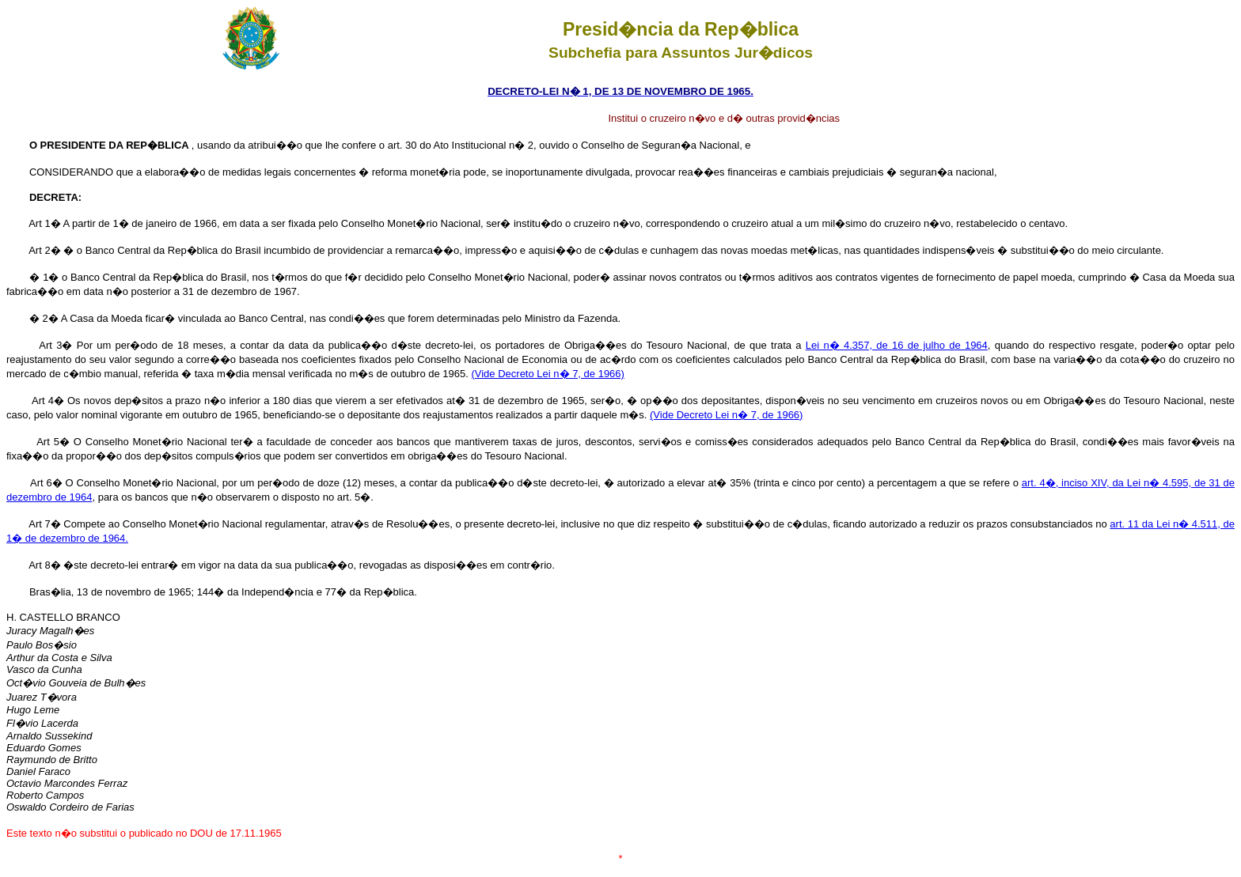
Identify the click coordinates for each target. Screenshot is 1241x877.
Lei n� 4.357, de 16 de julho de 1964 (897, 345)
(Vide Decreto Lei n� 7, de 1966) (547, 374)
